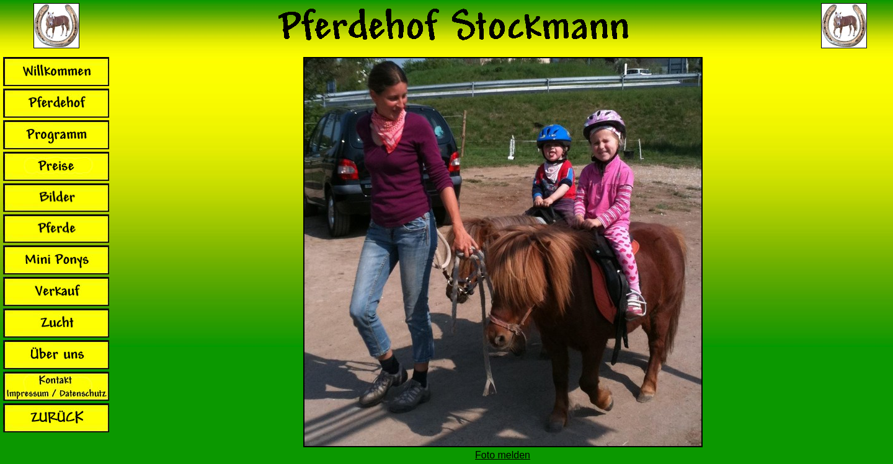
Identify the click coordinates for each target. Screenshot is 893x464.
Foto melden (502, 455)
